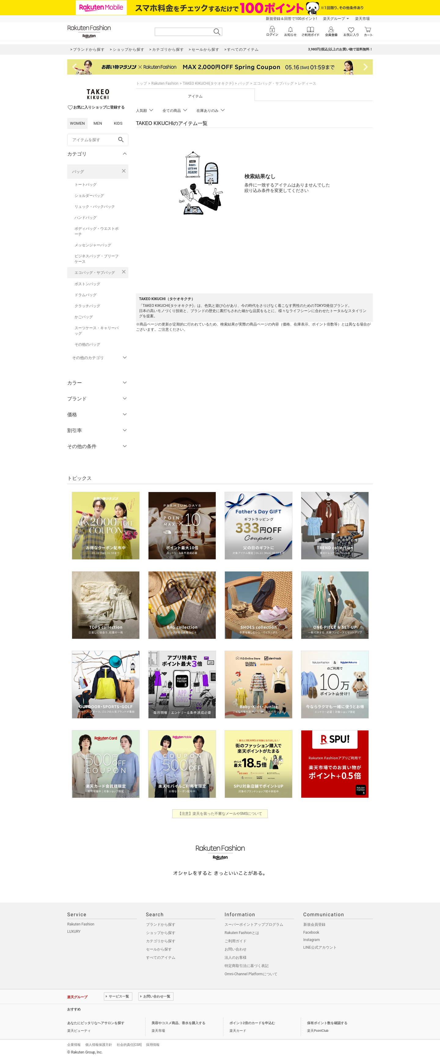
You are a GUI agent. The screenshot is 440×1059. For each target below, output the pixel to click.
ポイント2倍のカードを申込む (252, 1023)
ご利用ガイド (236, 941)
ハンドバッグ (86, 217)
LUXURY (74, 931)
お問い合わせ (236, 949)
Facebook (311, 932)
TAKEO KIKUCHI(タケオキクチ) (208, 83)
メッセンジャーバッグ (93, 245)
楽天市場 (362, 19)
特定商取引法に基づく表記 (247, 966)
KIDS (118, 123)
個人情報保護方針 (98, 1045)
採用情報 (153, 1045)
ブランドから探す (160, 924)
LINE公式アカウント (320, 947)
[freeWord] (97, 140)
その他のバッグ (87, 344)
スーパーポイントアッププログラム (254, 924)
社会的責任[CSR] (129, 1045)
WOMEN (77, 123)
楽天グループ (334, 19)
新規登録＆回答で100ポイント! (291, 19)
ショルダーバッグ (89, 195)
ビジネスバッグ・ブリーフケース (97, 259)
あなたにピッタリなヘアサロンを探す (95, 1023)
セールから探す (159, 949)
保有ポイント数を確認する (327, 1023)
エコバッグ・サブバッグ (95, 272)
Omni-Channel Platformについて (251, 974)
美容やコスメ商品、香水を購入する (178, 1023)
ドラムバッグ (86, 295)
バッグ (78, 171)
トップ (141, 83)
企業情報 (74, 1045)
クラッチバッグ (87, 306)
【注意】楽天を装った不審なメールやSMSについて (220, 813)
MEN (98, 123)
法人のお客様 (236, 957)
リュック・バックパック (95, 206)
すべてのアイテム (160, 957)
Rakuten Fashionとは (242, 933)
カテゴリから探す (160, 941)
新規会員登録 (314, 924)
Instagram (311, 940)
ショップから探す (160, 933)
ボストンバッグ (87, 284)
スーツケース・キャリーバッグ (97, 331)
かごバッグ (84, 317)
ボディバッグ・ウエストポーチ (97, 231)
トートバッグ (86, 184)
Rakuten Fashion (164, 83)
